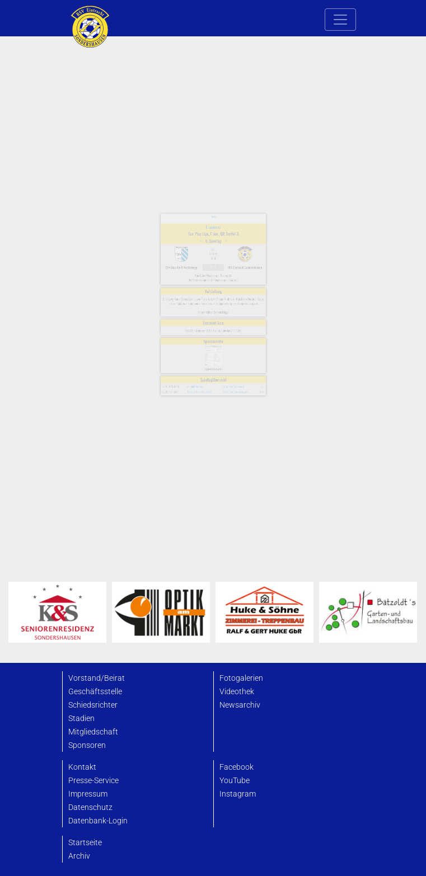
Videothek (236, 691)
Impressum (87, 794)
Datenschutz (90, 807)
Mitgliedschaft (93, 732)
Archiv (79, 856)
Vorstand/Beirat (96, 678)
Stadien (81, 718)
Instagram (237, 794)
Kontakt (82, 767)
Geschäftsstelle (95, 691)
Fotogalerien (241, 678)
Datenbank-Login (98, 821)
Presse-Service (93, 780)
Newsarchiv (239, 705)
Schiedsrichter (93, 705)
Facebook (236, 767)
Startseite (85, 842)
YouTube (234, 780)
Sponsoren (87, 745)
